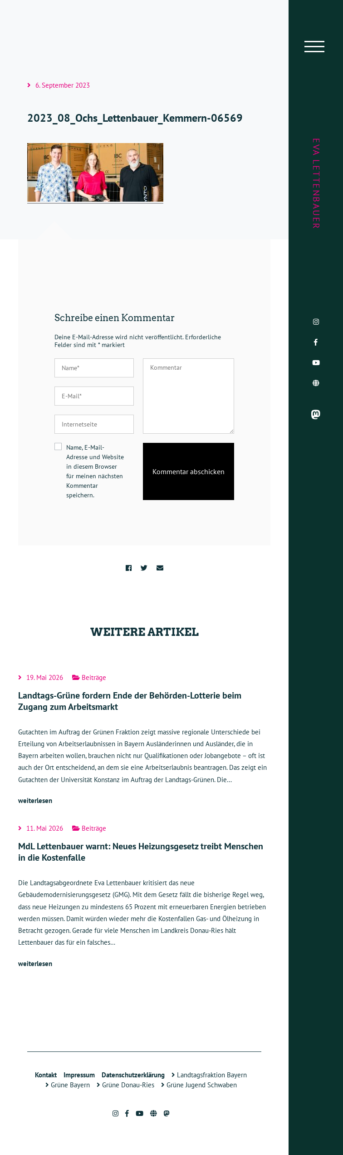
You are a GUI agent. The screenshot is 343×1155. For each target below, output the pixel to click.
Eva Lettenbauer (316, 184)
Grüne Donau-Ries (125, 1085)
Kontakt (46, 1075)
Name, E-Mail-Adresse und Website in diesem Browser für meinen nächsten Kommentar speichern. (95, 471)
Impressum (79, 1075)
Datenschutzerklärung (133, 1075)
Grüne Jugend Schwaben (199, 1085)
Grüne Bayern (67, 1085)
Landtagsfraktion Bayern (209, 1075)
